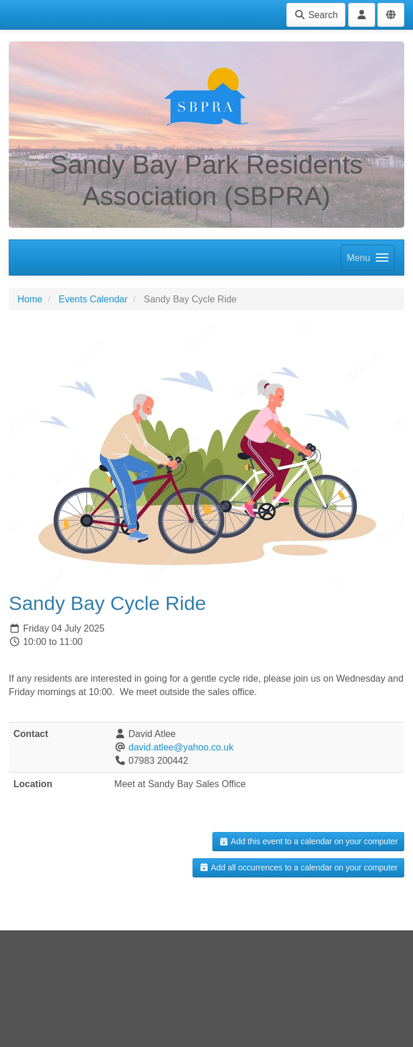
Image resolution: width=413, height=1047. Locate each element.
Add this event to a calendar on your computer (308, 841)
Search (316, 15)
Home (30, 299)
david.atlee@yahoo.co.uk (180, 747)
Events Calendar (92, 299)
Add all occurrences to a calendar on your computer (298, 867)
